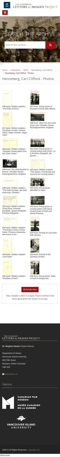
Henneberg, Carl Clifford (41, 70)
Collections (15, 70)
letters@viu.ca (11, 374)
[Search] (50, 45)
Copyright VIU (34, 450)
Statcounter (5, 455)
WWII (25, 70)
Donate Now (30, 289)
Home (5, 70)
